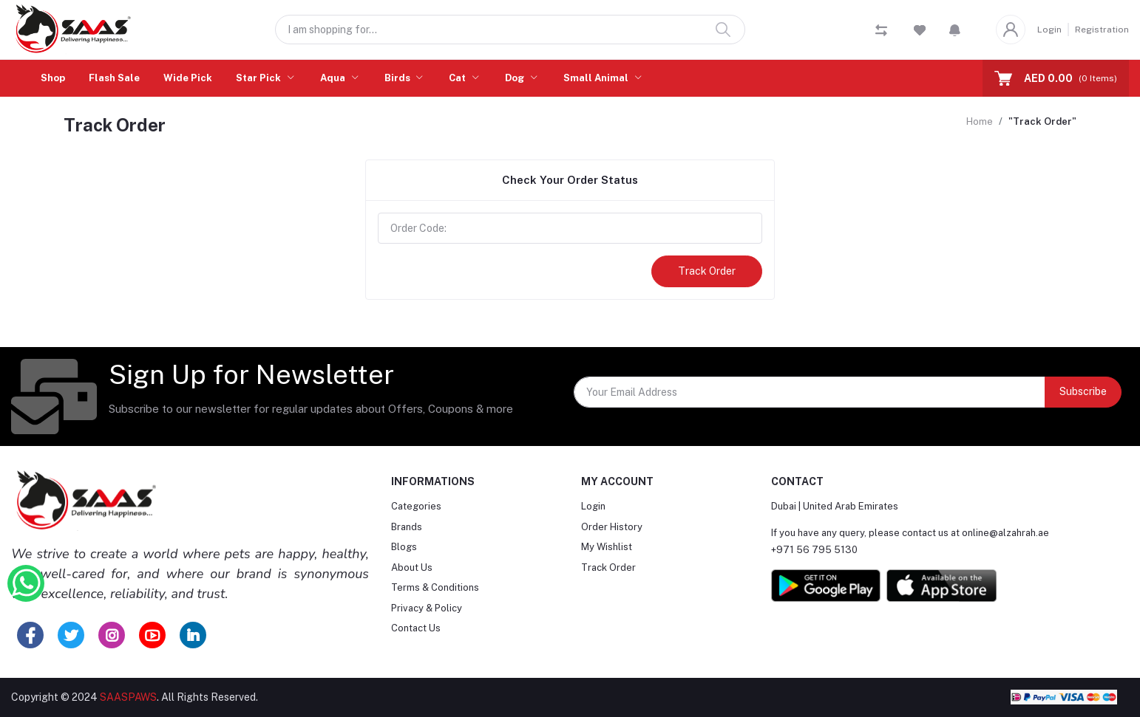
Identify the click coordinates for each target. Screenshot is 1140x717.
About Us (411, 567)
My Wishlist (606, 546)
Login (1049, 29)
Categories (416, 506)
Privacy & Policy (426, 608)
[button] (954, 29)
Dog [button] (515, 77)
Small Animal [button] (597, 77)
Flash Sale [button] (114, 77)
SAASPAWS (128, 697)
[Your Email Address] (809, 392)
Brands (406, 526)
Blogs (404, 546)
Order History (611, 526)
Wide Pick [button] (187, 77)
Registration (1102, 29)
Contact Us (416, 628)
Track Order (707, 271)
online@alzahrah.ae (1005, 532)
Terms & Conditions (435, 587)
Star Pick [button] (259, 77)
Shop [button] (53, 77)
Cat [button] (458, 77)
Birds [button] (398, 77)
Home (979, 121)
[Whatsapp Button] (25, 583)
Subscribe (1083, 391)
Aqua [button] (333, 77)
